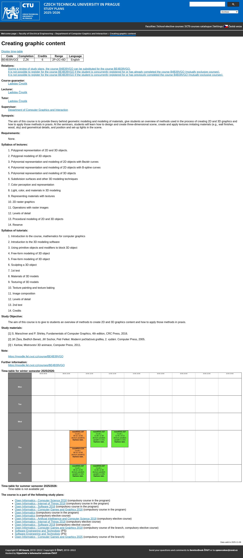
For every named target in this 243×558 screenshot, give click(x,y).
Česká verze (233, 26)
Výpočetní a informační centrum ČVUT (36, 553)
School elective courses (170, 26)
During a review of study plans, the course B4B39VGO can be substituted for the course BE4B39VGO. (69, 68)
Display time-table (12, 51)
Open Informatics (25, 512)
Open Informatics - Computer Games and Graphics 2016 (49, 509)
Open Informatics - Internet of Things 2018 (40, 521)
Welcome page (9, 33)
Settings (218, 26)
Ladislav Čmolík (17, 83)
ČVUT (60, 550)
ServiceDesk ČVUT (200, 550)
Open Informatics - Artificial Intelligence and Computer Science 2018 (56, 518)
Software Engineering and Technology (37, 530)
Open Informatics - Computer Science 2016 (41, 500)
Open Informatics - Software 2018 (35, 524)
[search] (207, 4)
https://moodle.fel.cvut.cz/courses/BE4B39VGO (36, 365)
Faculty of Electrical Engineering (36, 33)
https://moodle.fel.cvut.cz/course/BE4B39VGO (35, 356)
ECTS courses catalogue (198, 26)
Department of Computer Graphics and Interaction (81, 33)
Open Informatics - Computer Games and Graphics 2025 (49, 536)
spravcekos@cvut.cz (226, 550)
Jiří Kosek (24, 550)
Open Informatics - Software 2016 (35, 506)
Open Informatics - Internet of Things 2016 (40, 503)
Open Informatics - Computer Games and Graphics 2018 (49, 527)
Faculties (150, 26)
